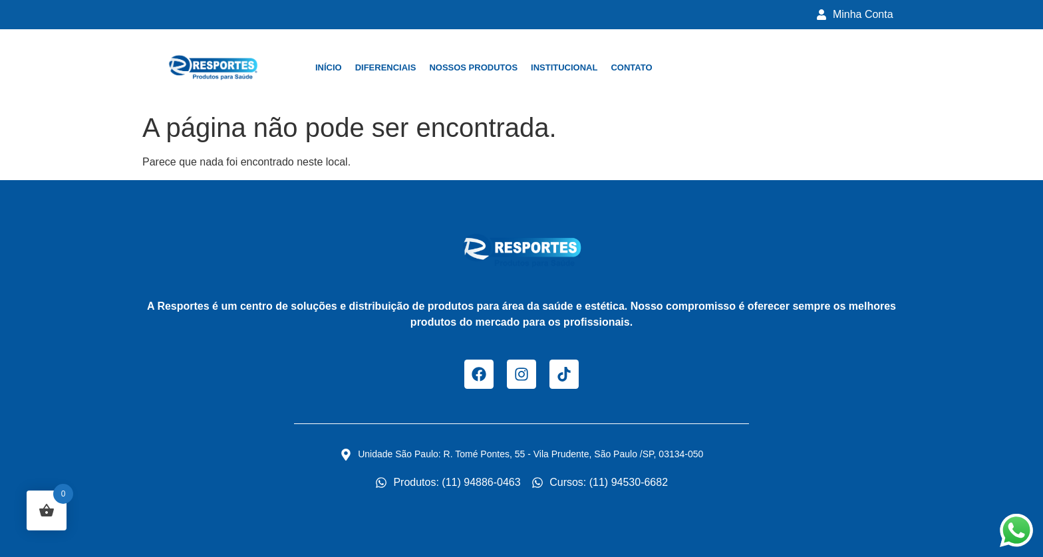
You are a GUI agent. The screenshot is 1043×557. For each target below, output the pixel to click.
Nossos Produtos (473, 67)
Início (328, 67)
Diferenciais (385, 67)
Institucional (564, 67)
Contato (631, 67)
